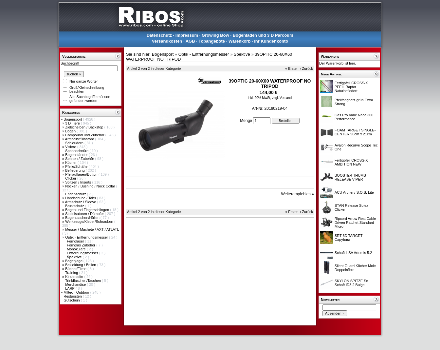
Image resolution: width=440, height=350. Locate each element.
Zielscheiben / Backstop (84, 127)
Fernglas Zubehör (81, 245)
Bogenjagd (74, 261)
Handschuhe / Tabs (81, 198)
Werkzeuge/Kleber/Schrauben (89, 222)
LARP (70, 288)
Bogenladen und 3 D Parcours (263, 35)
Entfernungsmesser (83, 253)
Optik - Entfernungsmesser (87, 237)
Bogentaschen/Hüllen (83, 218)
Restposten (73, 296)
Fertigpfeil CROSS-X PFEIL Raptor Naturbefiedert (351, 87)
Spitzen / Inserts (78, 182)
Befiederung (75, 170)
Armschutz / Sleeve (81, 202)
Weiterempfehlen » (297, 194)
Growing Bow (215, 35)
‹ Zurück (306, 68)
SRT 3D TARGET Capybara (348, 238)
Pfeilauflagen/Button (82, 174)
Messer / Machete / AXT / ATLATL (92, 229)
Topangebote (211, 41)
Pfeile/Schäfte (76, 166)
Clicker (71, 178)
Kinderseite (74, 277)
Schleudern (74, 143)
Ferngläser (76, 241)
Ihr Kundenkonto (271, 41)
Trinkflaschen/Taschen (83, 280)
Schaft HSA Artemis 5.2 (353, 253)
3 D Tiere (73, 123)
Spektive (242, 54)
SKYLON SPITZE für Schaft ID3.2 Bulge (351, 283)
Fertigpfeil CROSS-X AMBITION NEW (351, 162)
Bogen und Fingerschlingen (87, 210)
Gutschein (72, 300)
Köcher (71, 163)
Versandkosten (167, 41)
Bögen (71, 131)
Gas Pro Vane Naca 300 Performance (354, 117)
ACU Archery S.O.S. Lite (354, 192)
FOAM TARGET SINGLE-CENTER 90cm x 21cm (355, 132)
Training (72, 273)
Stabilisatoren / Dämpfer (85, 214)
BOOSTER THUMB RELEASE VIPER (350, 177)
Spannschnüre (77, 151)
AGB (190, 41)
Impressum (186, 35)
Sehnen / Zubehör (80, 159)
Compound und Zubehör (85, 135)
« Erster (291, 68)
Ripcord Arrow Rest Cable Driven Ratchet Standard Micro (355, 222)
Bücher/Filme (76, 269)
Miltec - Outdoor (77, 292)
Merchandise (76, 284)
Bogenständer (77, 155)
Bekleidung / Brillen (81, 265)
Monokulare (77, 249)
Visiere (71, 147)
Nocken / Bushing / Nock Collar (90, 186)
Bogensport (73, 119)
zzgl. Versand (282, 98)
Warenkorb (239, 41)
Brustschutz (75, 206)
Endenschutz (76, 194)
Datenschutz (159, 35)
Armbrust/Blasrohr (80, 139)
